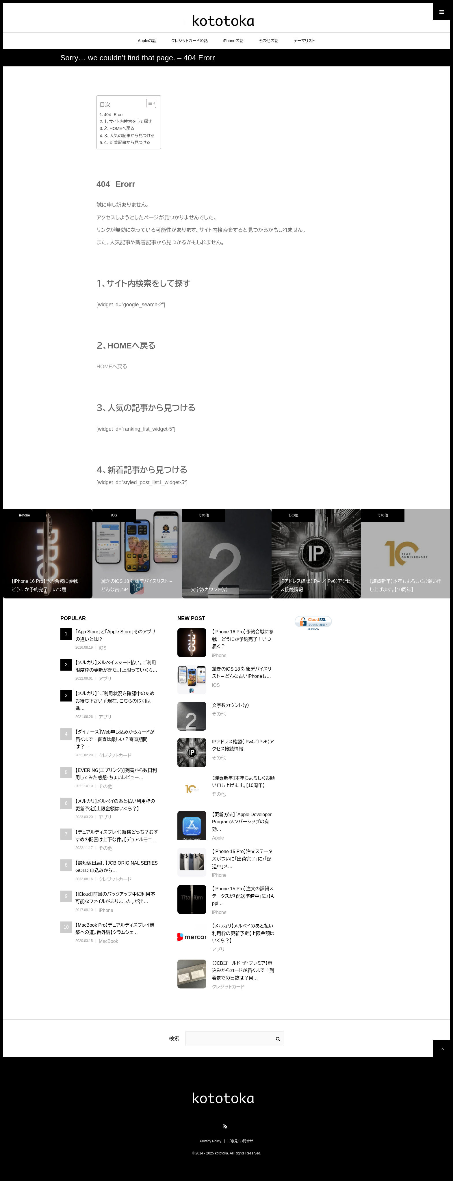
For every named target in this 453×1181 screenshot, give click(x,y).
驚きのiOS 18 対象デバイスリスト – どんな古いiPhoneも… (242, 673)
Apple (218, 837)
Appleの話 (147, 40)
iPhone (24, 515)
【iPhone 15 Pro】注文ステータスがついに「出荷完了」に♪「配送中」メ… (242, 859)
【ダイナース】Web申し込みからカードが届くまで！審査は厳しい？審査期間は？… (115, 739)
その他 (203, 515)
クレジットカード (115, 755)
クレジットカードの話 (189, 40)
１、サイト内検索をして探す (128, 121)
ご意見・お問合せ (240, 1141)
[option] (47, 553)
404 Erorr (113, 114)
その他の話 (269, 40)
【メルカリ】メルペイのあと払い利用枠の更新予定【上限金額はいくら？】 (243, 933)
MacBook (108, 941)
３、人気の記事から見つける (129, 135)
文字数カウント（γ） (230, 705)
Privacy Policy (211, 1141)
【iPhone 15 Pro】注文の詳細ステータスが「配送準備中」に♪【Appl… (243, 896)
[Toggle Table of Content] (148, 103)
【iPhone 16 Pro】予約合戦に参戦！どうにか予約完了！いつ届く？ (243, 639)
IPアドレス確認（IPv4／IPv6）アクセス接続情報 (243, 745)
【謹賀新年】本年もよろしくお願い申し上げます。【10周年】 (243, 782)
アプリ (105, 678)
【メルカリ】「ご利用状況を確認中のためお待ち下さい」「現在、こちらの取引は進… (114, 701)
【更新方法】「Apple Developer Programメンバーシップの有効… (242, 822)
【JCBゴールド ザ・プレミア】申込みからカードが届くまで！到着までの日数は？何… (243, 970)
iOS (114, 515)
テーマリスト (304, 40)
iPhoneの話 (233, 40)
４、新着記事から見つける (127, 142)
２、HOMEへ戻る (119, 128)
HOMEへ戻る (111, 367)
